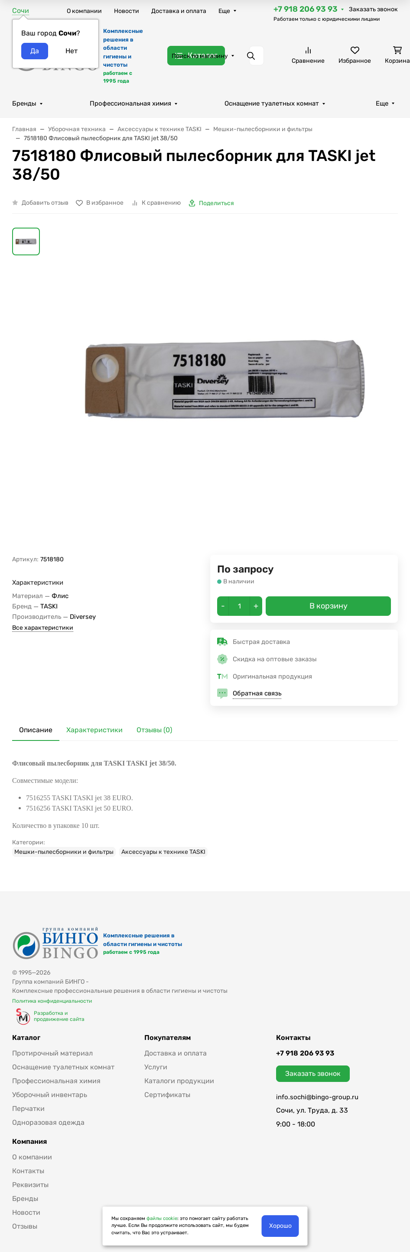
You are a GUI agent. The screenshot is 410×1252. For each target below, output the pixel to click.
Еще (224, 11)
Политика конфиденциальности (52, 1001)
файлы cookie (161, 1218)
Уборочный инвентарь (49, 1095)
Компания (29, 1141)
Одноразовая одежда (48, 1122)
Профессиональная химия (130, 103)
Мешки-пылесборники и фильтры (64, 852)
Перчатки (28, 1108)
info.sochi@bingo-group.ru (317, 1097)
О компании (84, 11)
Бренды (24, 103)
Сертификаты (167, 1095)
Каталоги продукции (179, 1081)
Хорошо (280, 1225)
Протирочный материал (52, 1053)
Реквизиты (30, 1185)
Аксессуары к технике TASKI (163, 852)
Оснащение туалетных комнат (272, 103)
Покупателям (167, 1037)
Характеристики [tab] (94, 730)
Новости (126, 11)
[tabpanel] (205, 807)
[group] (226, 391)
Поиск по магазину (200, 56)
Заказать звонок (373, 9)
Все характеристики (42, 627)
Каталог (26, 1037)
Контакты (28, 1171)
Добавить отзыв (45, 202)
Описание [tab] (35, 730)
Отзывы (24, 1226)
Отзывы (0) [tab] (154, 730)
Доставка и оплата (178, 11)
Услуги (155, 1067)
